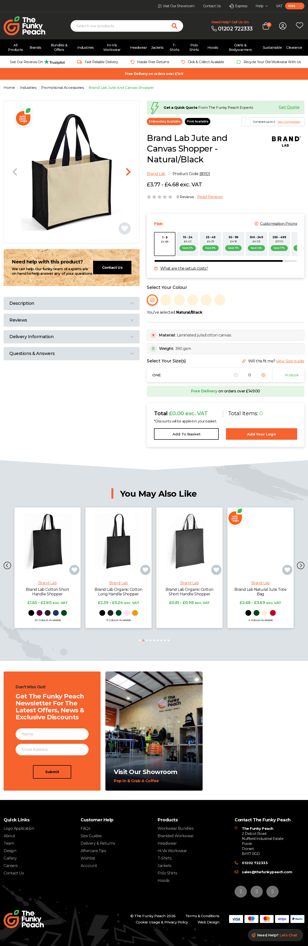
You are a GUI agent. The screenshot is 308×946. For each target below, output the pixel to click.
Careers (11, 865)
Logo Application (19, 828)
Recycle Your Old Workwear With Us (272, 62)
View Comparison (288, 121)
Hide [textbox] (291, 6)
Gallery (10, 858)
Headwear (138, 47)
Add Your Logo (261, 434)
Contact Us (112, 267)
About (9, 836)
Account (89, 866)
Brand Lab (156, 173)
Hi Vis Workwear (172, 850)
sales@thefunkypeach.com (267, 872)
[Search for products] (177, 26)
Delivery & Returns (98, 843)
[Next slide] (128, 172)
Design (10, 850)
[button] (300, 566)
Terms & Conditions (202, 916)
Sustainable (272, 47)
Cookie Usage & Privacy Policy (162, 922)
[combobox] (294, 6)
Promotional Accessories (62, 87)
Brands (35, 47)
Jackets (157, 47)
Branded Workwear (176, 836)
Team (9, 843)
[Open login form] (282, 26)
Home (10, 87)
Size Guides (91, 836)
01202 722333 (255, 863)
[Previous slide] (15, 172)
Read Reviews (210, 197)
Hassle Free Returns (153, 62)
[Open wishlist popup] (299, 26)
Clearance (294, 47)
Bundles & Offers (59, 47)
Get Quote (289, 107)
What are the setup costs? (184, 268)
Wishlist (88, 858)
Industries (85, 47)
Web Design (208, 922)
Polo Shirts (194, 47)
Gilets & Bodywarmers (240, 47)
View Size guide (290, 361)
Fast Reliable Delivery (101, 62)
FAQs (85, 828)
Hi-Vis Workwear (111, 47)
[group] (36, 61)
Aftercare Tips (93, 850)
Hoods (212, 47)
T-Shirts (174, 47)
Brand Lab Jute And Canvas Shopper (121, 87)
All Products (15, 47)
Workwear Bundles (175, 828)
